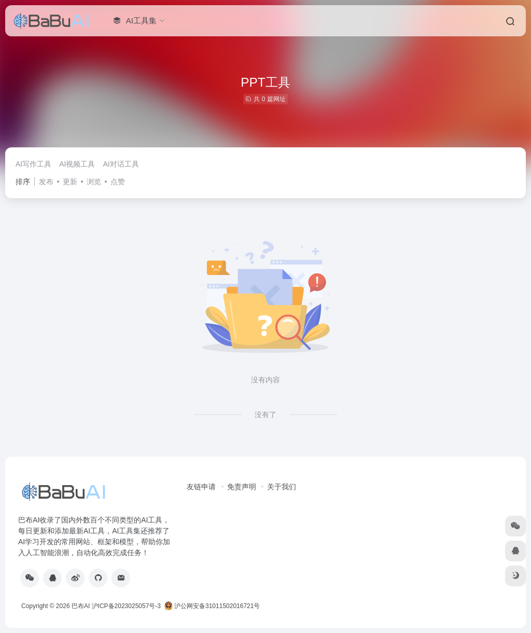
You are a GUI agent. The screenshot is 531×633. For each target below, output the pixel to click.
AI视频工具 (77, 164)
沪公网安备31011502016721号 (212, 606)
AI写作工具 (33, 164)
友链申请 (201, 487)
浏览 (94, 181)
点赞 (117, 181)
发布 (46, 181)
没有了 (265, 414)
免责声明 (241, 487)
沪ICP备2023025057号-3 (126, 606)
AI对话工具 (120, 164)
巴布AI (81, 606)
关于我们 (281, 487)
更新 (70, 181)
